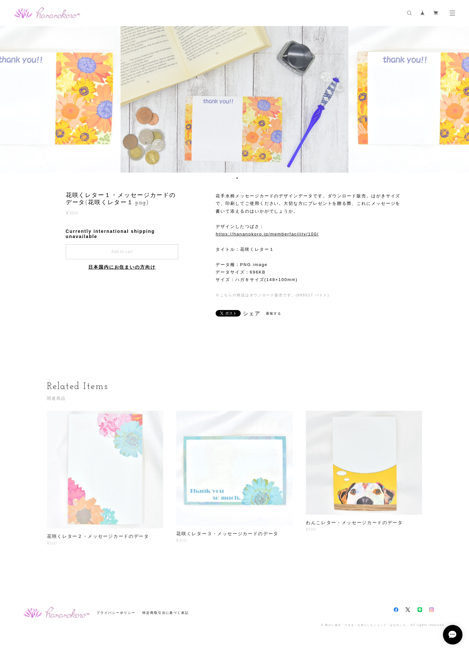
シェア (252, 313)
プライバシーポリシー (115, 613)
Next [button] (459, 99)
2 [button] (237, 178)
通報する (273, 313)
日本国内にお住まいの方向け (122, 267)
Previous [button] (10, 99)
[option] (234, 99)
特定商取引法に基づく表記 (165, 613)
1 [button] (233, 178)
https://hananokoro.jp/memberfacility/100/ (267, 234)
